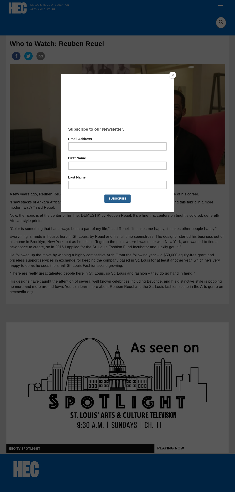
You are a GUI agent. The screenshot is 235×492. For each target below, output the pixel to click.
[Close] (172, 75)
